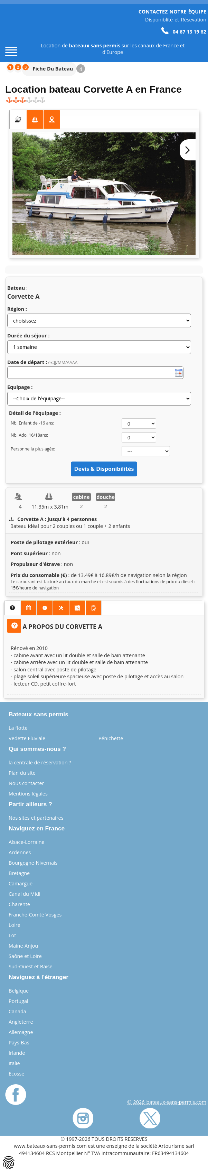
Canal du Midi (24, 894)
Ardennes (20, 852)
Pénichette (110, 738)
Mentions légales (28, 793)
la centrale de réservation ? (40, 762)
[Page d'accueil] (17, 31)
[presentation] (18, 119)
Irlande (17, 1053)
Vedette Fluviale (27, 738)
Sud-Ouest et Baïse (31, 966)
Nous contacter (26, 783)
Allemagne (21, 1032)
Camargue (20, 883)
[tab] (17, 119)
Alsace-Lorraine (27, 842)
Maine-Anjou (23, 945)
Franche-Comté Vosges (35, 914)
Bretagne (19, 873)
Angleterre (21, 1021)
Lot (12, 935)
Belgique (19, 990)
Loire (14, 925)
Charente (19, 904)
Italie (14, 1063)
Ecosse (16, 1073)
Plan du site (22, 773)
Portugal (18, 1001)
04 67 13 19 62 (183, 31)
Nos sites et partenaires (36, 817)
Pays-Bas (19, 1042)
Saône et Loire (25, 956)
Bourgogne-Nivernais (33, 862)
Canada (17, 1011)
